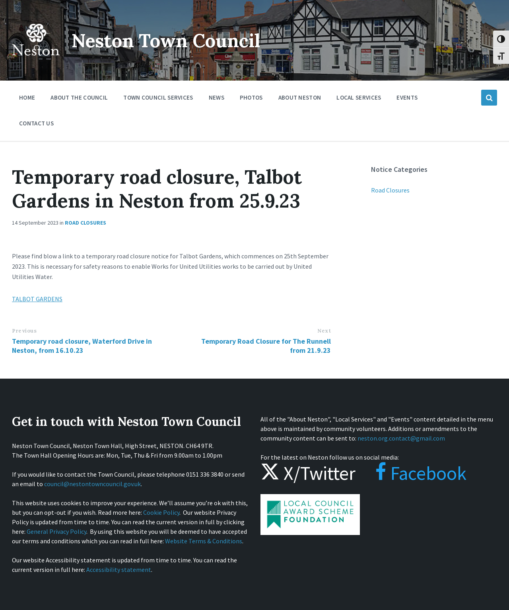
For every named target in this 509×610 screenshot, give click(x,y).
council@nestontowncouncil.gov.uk (92, 484)
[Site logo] (36, 61)
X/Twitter (308, 473)
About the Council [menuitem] (79, 97)
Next (324, 330)
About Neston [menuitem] (299, 97)
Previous (24, 330)
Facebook (412, 473)
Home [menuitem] (27, 97)
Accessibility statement (118, 569)
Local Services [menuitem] (358, 97)
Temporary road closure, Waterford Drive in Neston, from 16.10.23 (82, 346)
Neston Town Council (170, 40)
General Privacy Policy (56, 531)
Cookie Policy (161, 512)
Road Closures (85, 222)
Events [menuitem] (407, 97)
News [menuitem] (216, 97)
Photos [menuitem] (251, 97)
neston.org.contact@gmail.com (401, 438)
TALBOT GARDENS (37, 299)
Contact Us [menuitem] (36, 123)
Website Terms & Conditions (203, 541)
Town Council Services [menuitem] (158, 97)
